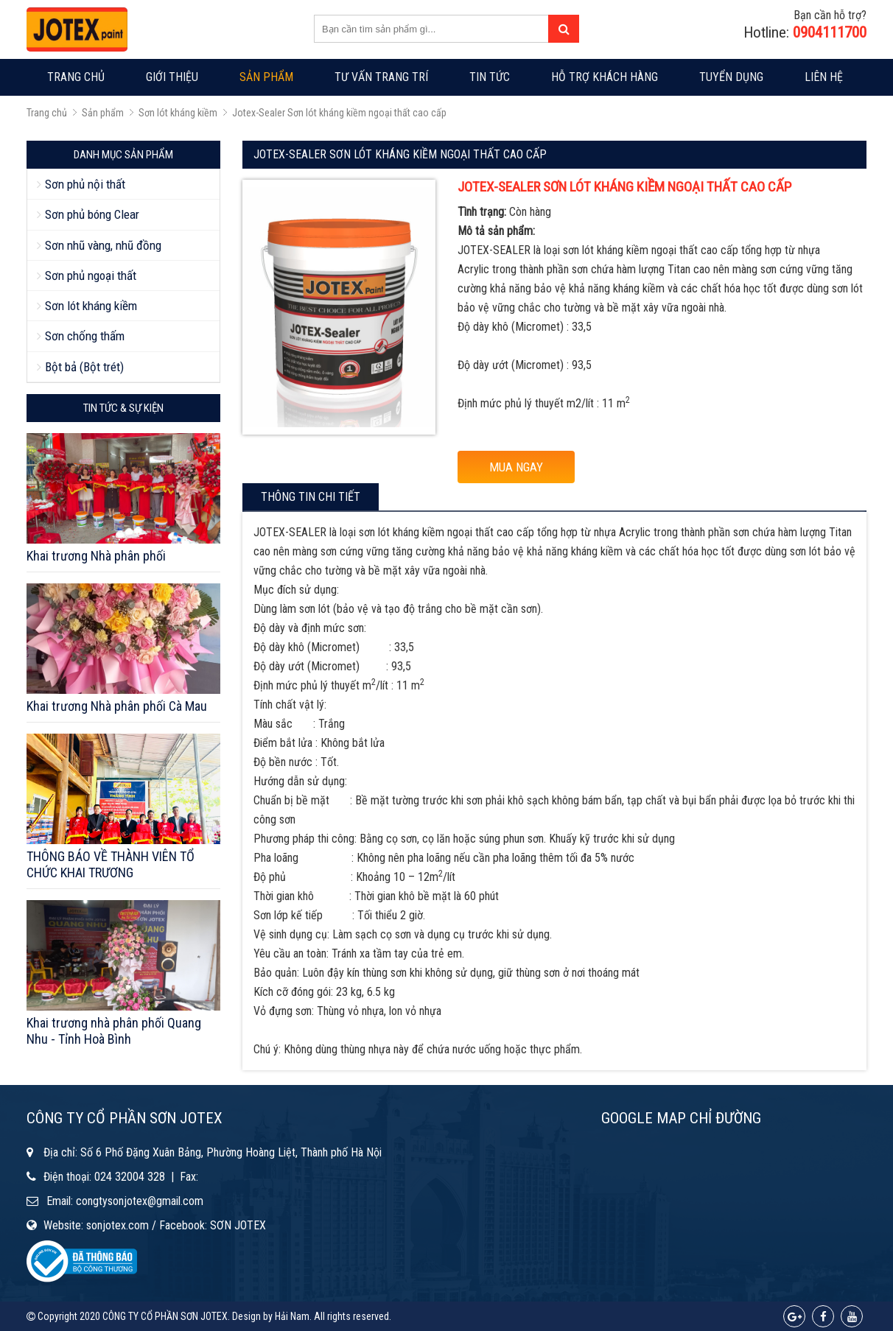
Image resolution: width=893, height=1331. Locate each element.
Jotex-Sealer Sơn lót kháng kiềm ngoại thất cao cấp (339, 113)
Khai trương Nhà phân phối (96, 555)
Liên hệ (824, 77)
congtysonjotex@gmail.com (139, 1201)
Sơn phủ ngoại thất (90, 275)
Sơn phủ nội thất (85, 184)
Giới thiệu (172, 77)
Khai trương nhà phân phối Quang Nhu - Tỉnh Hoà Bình (114, 1031)
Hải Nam (292, 1316)
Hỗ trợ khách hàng (604, 77)
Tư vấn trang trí (381, 77)
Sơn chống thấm (85, 336)
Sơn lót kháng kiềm (178, 113)
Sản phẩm (266, 77)
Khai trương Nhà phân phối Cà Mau (117, 706)
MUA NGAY (516, 467)
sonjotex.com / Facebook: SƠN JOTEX (176, 1225)
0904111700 (829, 32)
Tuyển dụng (731, 77)
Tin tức (489, 77)
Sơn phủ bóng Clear (92, 214)
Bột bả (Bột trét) (84, 366)
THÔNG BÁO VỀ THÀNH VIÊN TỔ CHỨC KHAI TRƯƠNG (111, 864)
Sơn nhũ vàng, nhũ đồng (103, 245)
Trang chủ (76, 77)
